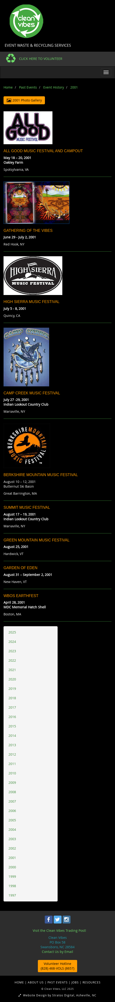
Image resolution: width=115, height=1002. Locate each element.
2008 (12, 792)
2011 (12, 763)
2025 (12, 632)
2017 (12, 707)
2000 (12, 867)
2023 (12, 651)
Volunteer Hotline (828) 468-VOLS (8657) (57, 966)
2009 (12, 782)
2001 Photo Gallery (24, 100)
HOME (20, 982)
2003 (12, 839)
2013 (12, 745)
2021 (12, 670)
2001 (12, 857)
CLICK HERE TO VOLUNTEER (40, 58)
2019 (12, 688)
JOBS (75, 982)
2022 (12, 660)
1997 (12, 895)
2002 (12, 848)
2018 (12, 698)
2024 (12, 641)
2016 (12, 717)
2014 (12, 735)
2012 (12, 754)
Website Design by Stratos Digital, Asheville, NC (57, 995)
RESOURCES (92, 982)
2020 (12, 679)
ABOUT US (36, 982)
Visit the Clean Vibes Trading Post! (59, 930)
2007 (12, 801)
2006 (12, 810)
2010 (12, 773)
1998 (12, 886)
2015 (12, 726)
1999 (12, 876)
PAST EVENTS (58, 982)
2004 (12, 829)
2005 (12, 820)
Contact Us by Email (57, 951)
